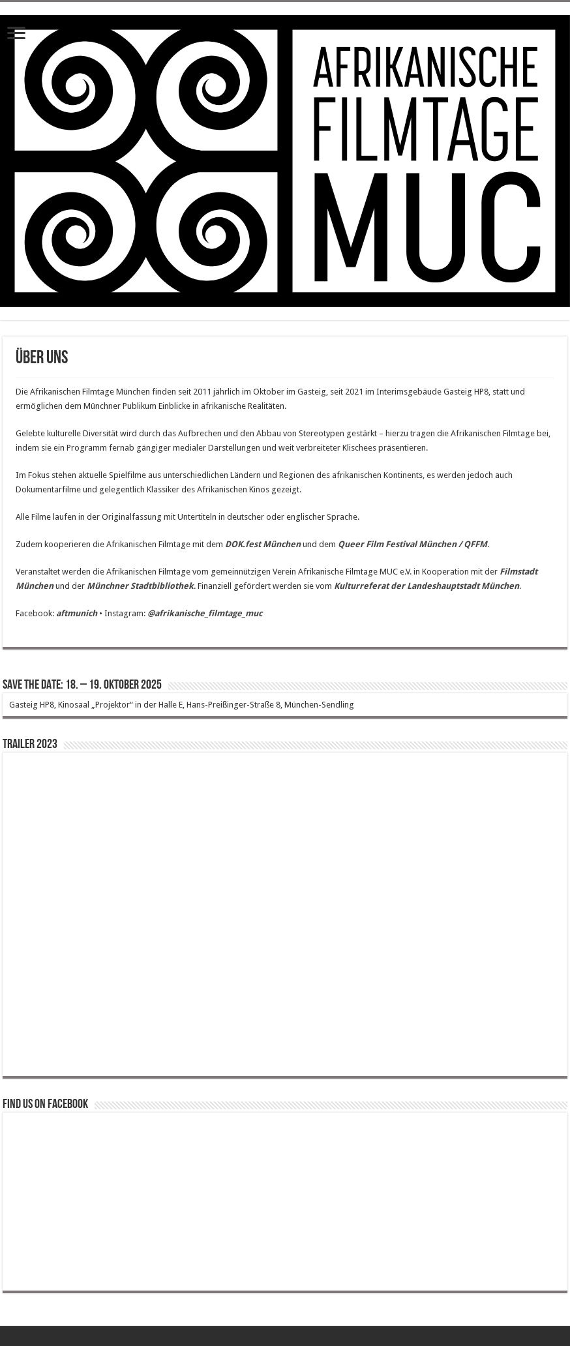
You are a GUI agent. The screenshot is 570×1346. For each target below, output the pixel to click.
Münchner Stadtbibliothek (140, 586)
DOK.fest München (263, 544)
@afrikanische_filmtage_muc (204, 613)
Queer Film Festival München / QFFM (412, 544)
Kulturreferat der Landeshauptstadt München (426, 586)
